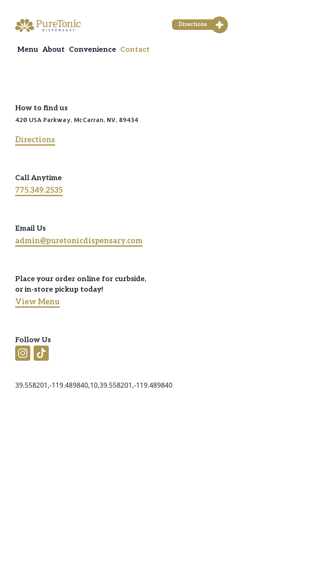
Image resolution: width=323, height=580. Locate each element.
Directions (35, 140)
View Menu (37, 302)
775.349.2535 (39, 190)
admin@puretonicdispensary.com (79, 241)
